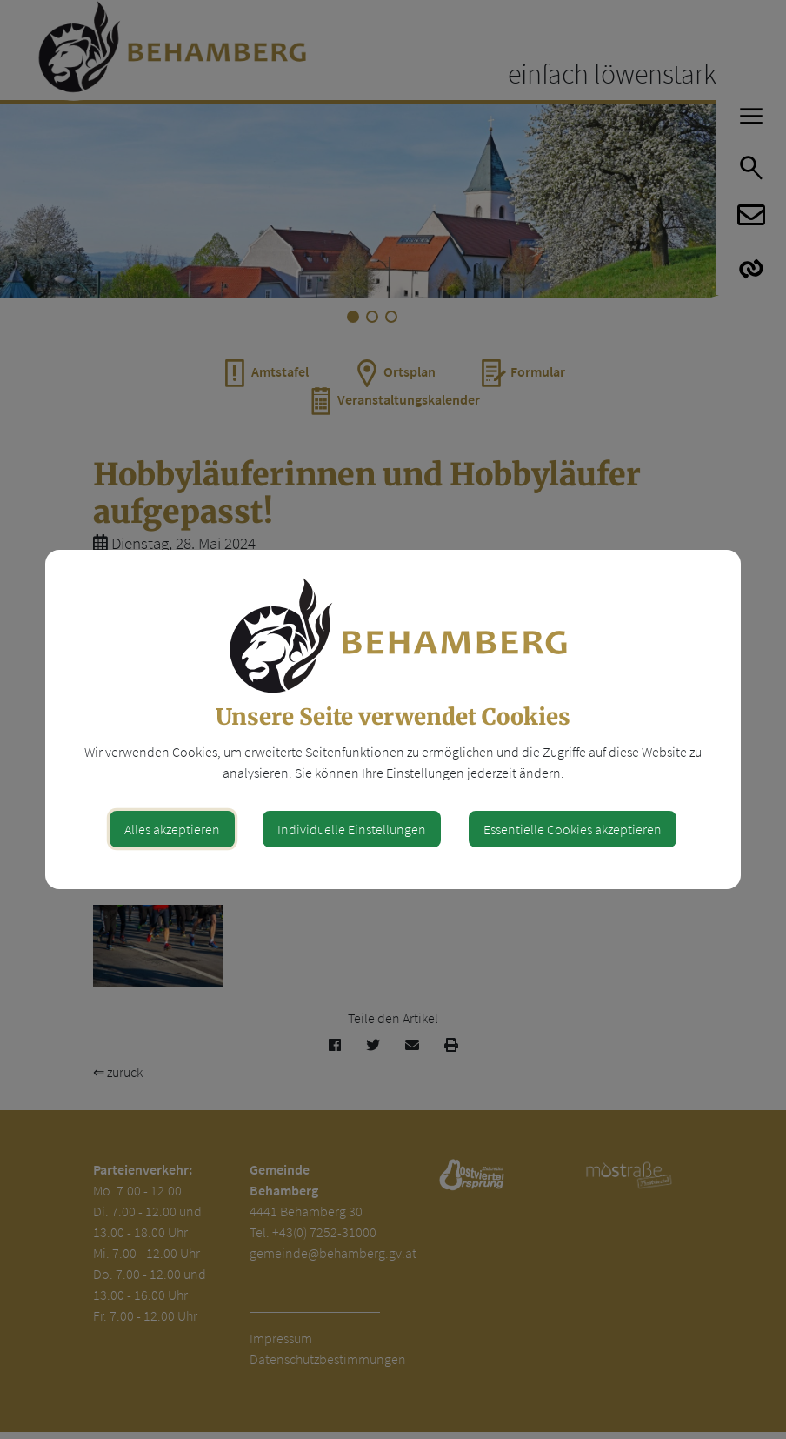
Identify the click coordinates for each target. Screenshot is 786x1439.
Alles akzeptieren (172, 829)
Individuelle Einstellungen (351, 829)
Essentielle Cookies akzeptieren (572, 829)
